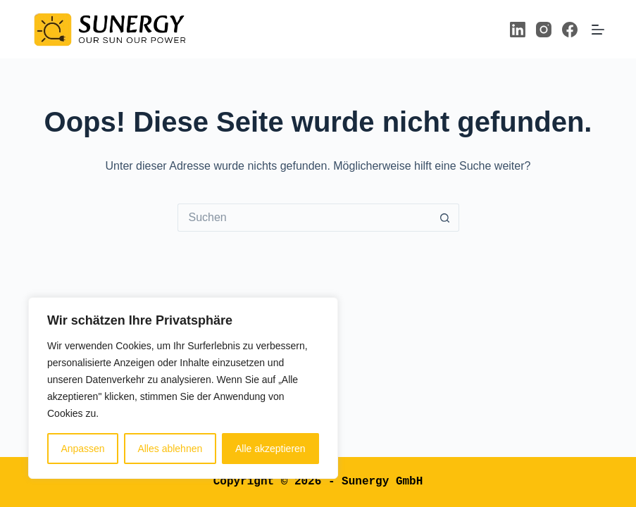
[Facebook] (570, 29)
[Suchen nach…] (304, 218)
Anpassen (82, 448)
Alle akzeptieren (270, 448)
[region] (183, 388)
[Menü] (598, 29)
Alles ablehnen (169, 448)
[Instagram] (543, 29)
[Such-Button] (445, 218)
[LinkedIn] (517, 29)
